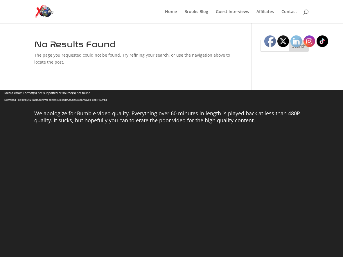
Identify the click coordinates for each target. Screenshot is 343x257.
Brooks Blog (196, 12)
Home (171, 12)
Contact (289, 12)
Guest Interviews (232, 12)
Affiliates (265, 12)
